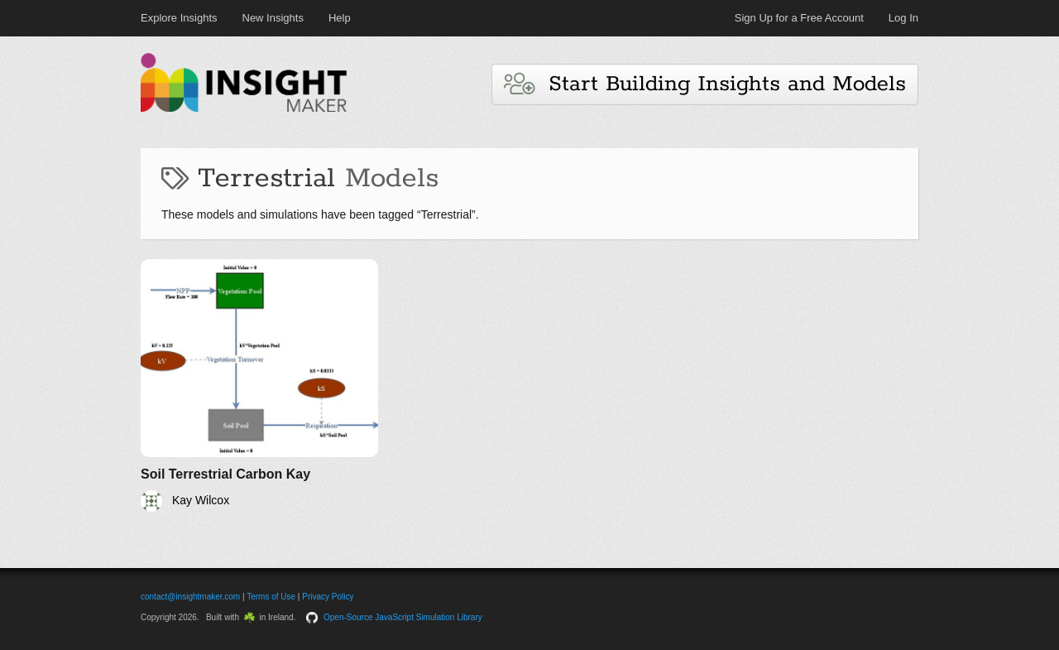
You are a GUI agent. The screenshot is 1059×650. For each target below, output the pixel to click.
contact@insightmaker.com (190, 596)
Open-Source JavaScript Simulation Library (402, 617)
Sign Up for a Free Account (799, 18)
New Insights (273, 18)
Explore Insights (179, 18)
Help (339, 18)
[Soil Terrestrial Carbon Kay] (259, 385)
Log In (903, 18)
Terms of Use (271, 596)
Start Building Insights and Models (705, 84)
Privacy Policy (327, 596)
